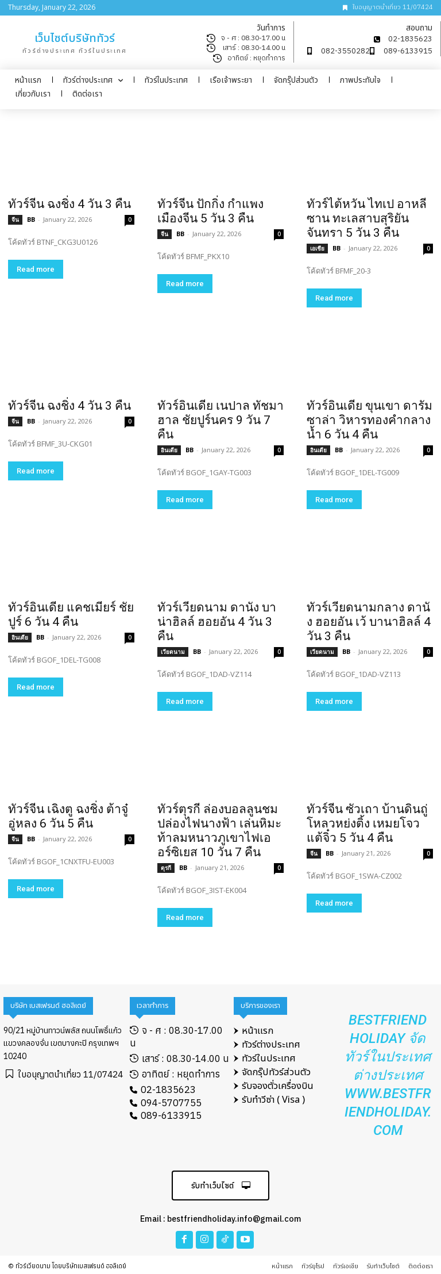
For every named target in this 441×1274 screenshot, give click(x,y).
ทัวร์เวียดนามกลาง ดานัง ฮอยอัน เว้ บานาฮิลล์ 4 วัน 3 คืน (369, 622)
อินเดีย (169, 450)
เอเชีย (317, 248)
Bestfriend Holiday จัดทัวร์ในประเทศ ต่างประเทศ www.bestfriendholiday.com (388, 1075)
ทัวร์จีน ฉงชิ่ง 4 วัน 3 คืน (69, 204)
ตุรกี (166, 868)
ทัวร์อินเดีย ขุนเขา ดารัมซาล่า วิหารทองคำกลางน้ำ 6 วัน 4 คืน (369, 420)
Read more (36, 269)
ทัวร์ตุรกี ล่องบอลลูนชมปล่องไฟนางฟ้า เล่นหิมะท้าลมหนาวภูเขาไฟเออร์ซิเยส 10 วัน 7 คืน (219, 830)
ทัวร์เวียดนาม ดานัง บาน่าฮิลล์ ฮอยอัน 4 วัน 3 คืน (216, 622)
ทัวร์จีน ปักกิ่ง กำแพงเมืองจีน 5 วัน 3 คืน (210, 211)
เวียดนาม (173, 652)
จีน (15, 219)
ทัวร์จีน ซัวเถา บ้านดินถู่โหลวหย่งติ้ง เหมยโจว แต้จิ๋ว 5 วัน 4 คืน (367, 823)
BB (31, 219)
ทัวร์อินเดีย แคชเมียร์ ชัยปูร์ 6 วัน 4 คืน (71, 615)
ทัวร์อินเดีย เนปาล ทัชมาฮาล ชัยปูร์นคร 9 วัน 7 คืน (220, 420)
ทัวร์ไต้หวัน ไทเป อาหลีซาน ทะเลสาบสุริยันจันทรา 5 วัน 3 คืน (367, 218)
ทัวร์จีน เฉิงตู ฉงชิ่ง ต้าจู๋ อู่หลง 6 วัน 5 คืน (68, 816)
